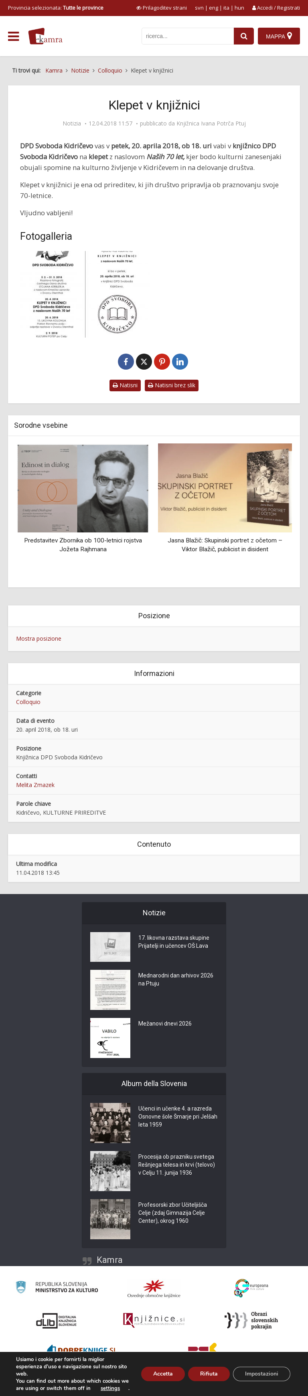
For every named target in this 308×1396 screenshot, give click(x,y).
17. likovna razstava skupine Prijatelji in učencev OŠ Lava (173, 942)
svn (199, 7)
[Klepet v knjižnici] (85, 294)
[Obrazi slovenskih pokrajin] (251, 1321)
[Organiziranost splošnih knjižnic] (154, 1289)
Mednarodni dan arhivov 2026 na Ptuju (175, 980)
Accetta (163, 1374)
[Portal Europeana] (251, 1288)
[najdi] (244, 36)
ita (226, 7)
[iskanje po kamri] (188, 36)
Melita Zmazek (35, 785)
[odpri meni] (13, 36)
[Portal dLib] (56, 1321)
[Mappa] (279, 36)
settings (110, 1388)
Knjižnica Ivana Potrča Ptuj (211, 123)
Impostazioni (261, 1374)
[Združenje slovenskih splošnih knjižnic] (154, 1321)
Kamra (110, 1260)
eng (213, 7)
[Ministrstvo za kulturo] (56, 1288)
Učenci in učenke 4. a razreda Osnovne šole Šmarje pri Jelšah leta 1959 (177, 1117)
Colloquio (28, 702)
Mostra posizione (38, 638)
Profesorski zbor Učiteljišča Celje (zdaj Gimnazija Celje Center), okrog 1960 (172, 1213)
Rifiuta (209, 1374)
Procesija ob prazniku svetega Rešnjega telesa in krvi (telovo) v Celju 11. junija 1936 (176, 1165)
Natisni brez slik (171, 385)
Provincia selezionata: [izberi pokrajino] (55, 7)
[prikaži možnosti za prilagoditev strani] (161, 7)
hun (239, 7)
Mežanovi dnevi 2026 (165, 1024)
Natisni (125, 385)
